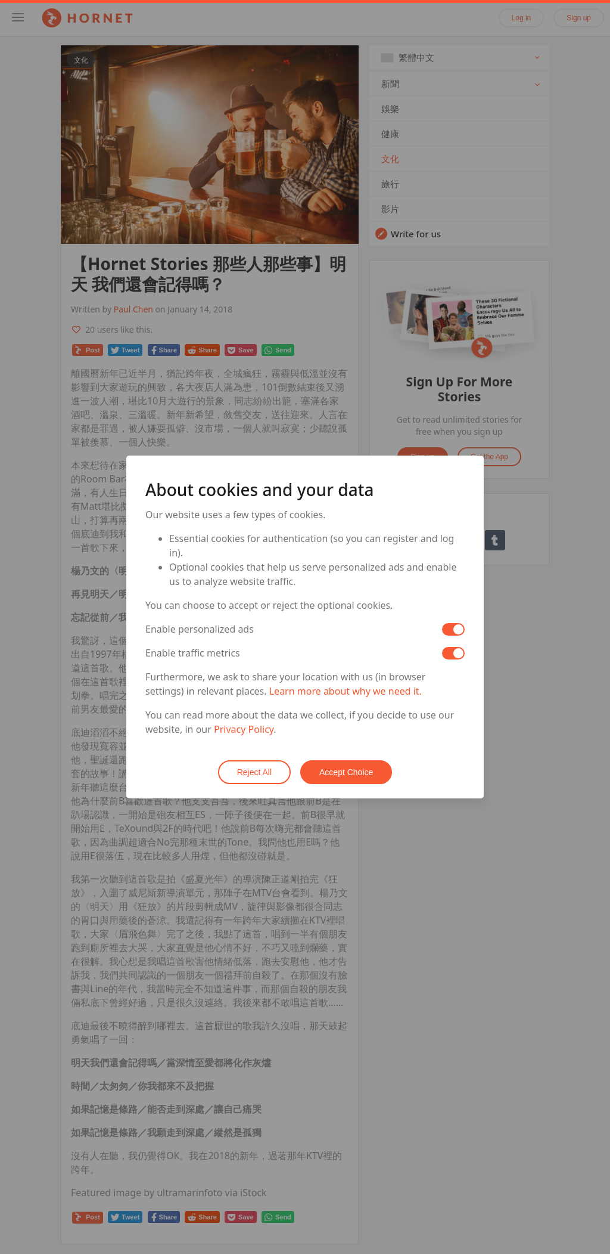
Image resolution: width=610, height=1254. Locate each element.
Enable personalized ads (199, 629)
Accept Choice (346, 772)
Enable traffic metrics (192, 652)
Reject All (254, 772)
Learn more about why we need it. (345, 691)
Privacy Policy (243, 729)
